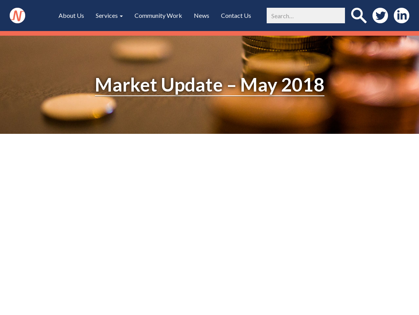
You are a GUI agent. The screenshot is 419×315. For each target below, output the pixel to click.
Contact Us (236, 15)
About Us (71, 15)
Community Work (158, 15)
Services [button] (109, 15)
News (201, 15)
